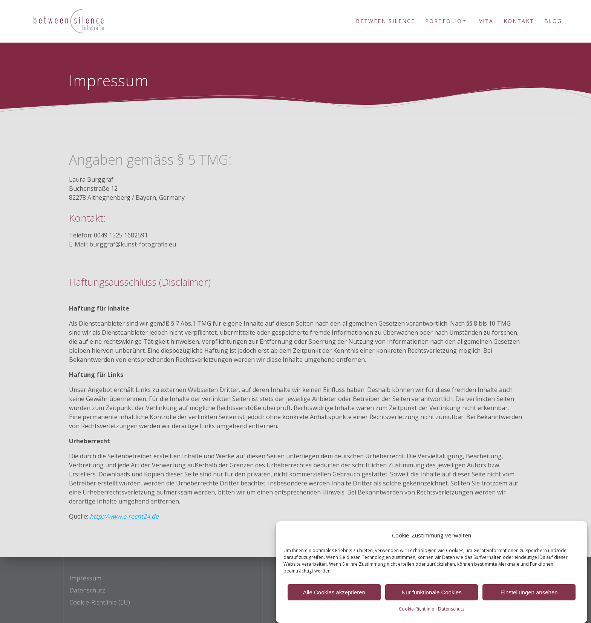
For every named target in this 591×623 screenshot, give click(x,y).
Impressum (85, 578)
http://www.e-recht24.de (124, 516)
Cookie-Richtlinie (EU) (99, 602)
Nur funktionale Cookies (431, 595)
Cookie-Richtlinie (416, 612)
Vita (486, 20)
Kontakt (519, 20)
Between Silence (385, 20)
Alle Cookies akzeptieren (334, 595)
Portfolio (443, 20)
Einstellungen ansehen (529, 595)
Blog (553, 20)
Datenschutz (451, 612)
